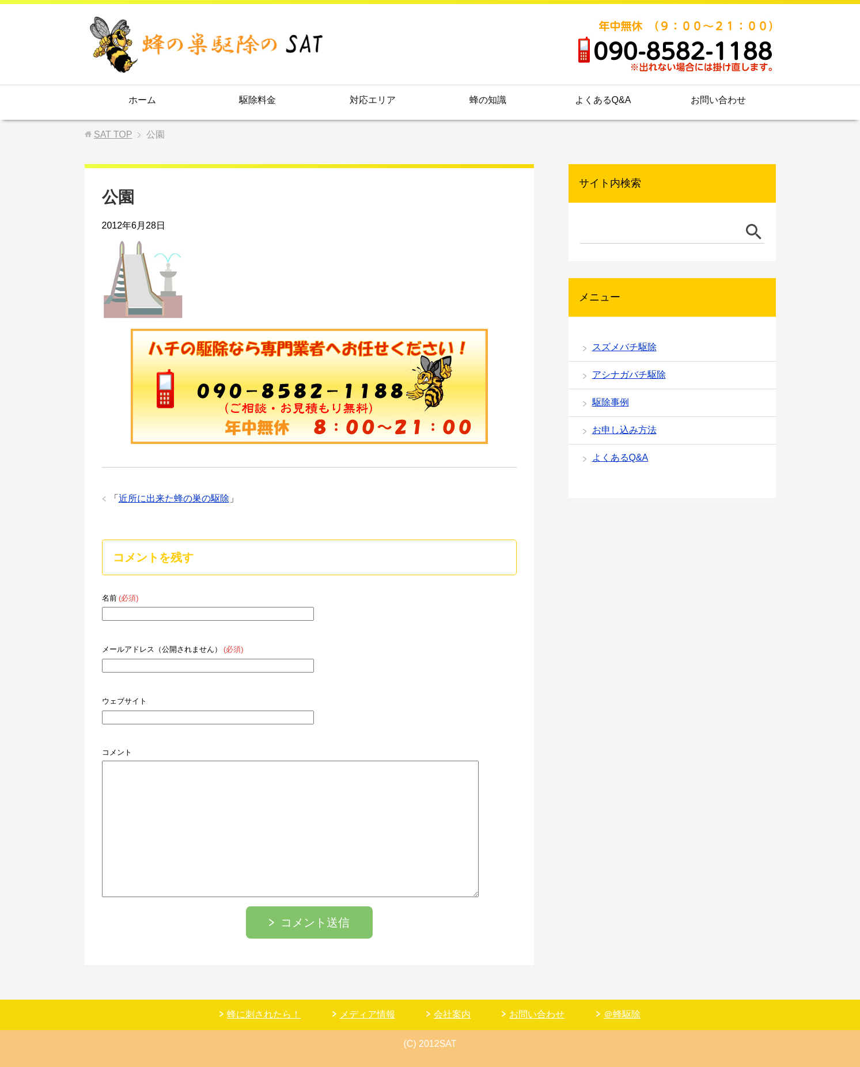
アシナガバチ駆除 (629, 374)
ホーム (142, 100)
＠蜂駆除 (622, 1014)
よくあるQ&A (603, 100)
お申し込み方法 (624, 430)
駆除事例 (610, 402)
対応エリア (373, 100)
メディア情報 (367, 1014)
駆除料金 (257, 100)
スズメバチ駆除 (624, 347)
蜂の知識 (487, 100)
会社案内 (452, 1014)
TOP (113, 134)
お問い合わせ (718, 100)
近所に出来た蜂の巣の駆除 (174, 498)
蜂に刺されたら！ (264, 1014)
